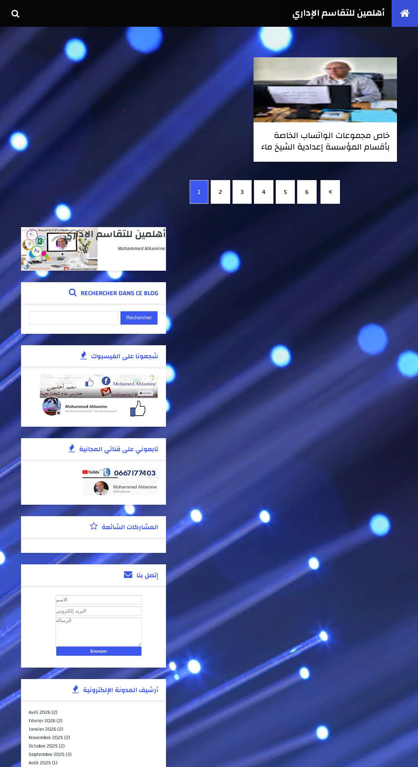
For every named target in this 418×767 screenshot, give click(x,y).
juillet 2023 (42, 651)
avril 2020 (40, 701)
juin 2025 (39, 608)
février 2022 (42, 684)
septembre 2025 (47, 583)
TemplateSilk (52, 753)
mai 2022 (39, 676)
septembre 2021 (47, 693)
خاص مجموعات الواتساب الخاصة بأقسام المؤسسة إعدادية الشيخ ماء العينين (346, 147)
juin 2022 (39, 668)
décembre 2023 (46, 625)
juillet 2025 (42, 600)
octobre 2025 (44, 575)
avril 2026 (40, 541)
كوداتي (89, 753)
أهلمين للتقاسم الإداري (337, 13)
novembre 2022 (46, 659)
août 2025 (40, 591)
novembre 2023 (46, 634)
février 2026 (42, 549)
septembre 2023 (47, 642)
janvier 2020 (43, 710)
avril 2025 (40, 617)
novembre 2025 (46, 566)
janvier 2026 (43, 558)
